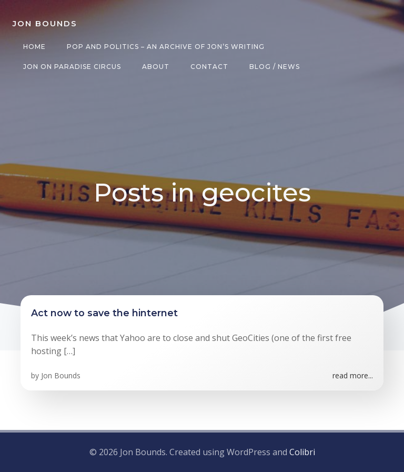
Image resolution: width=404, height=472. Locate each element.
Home (34, 47)
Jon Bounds (60, 375)
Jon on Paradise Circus (72, 67)
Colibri (302, 452)
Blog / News (274, 67)
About (155, 67)
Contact (209, 67)
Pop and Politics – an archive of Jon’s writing (166, 47)
